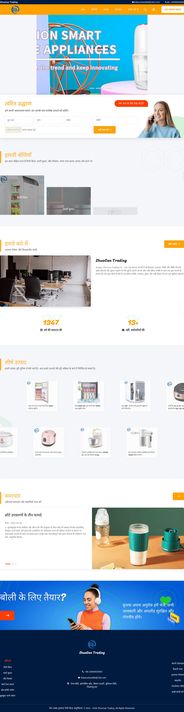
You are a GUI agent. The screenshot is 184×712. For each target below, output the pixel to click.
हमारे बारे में (133, 9)
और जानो (172, 244)
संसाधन (118, 9)
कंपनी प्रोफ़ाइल (178, 663)
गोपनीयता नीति (178, 686)
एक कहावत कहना (173, 9)
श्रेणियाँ (94, 9)
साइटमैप (177, 680)
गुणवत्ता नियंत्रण (177, 675)
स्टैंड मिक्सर (7, 678)
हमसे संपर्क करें (178, 692)
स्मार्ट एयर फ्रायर (7, 684)
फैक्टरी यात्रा (178, 669)
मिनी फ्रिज (8, 667)
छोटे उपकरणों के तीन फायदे (23, 515)
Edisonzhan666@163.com (147, 2)
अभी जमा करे (103, 130)
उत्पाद (106, 9)
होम (83, 9)
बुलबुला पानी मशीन (7, 695)
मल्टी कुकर (7, 673)
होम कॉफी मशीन (7, 690)
